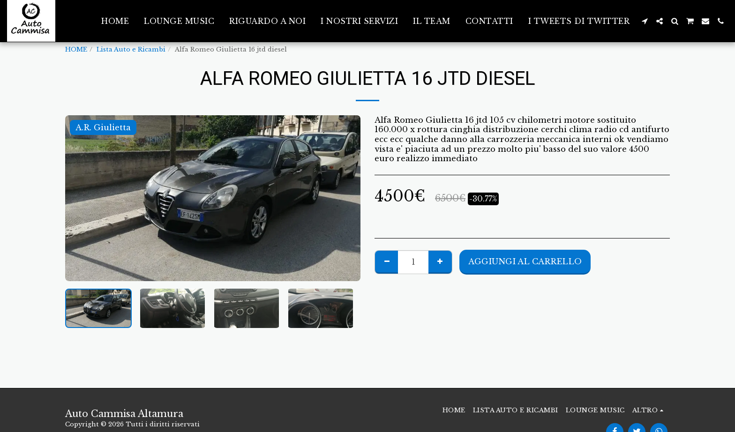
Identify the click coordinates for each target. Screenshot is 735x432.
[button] (645, 21)
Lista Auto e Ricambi (131, 49)
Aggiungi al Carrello (525, 261)
